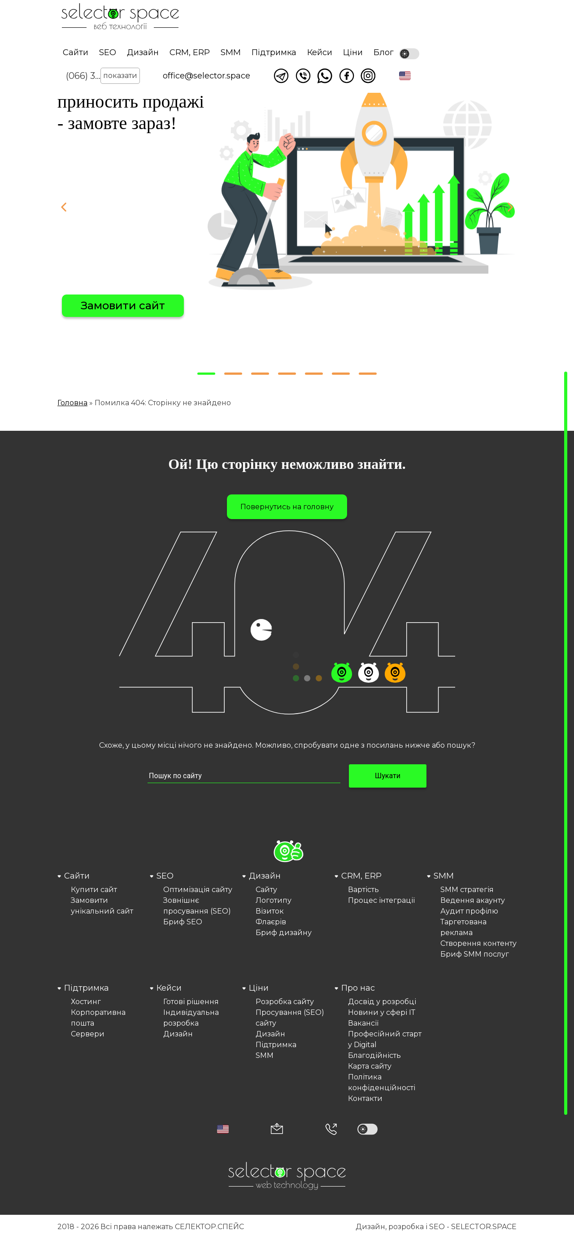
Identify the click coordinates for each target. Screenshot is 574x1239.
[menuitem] (102, 915)
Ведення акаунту (472, 900)
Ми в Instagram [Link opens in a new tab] (368, 76)
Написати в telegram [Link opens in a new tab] (281, 76)
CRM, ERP (190, 52)
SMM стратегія (467, 889)
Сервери (87, 1034)
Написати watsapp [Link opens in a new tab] (325, 76)
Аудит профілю (469, 911)
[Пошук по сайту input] (244, 776)
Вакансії (363, 1023)
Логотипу (273, 900)
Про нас (358, 988)
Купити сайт (94, 889)
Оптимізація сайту (197, 889)
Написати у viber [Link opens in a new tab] (303, 76)
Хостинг (86, 1001)
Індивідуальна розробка (191, 1017)
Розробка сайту (285, 1001)
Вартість (363, 889)
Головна (72, 403)
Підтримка (274, 52)
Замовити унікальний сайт (102, 905)
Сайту (266, 889)
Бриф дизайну (284, 932)
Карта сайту (369, 1066)
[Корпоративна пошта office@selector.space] (277, 1129)
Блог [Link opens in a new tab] (384, 52)
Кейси (319, 52)
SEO (107, 52)
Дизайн (143, 52)
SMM (231, 52)
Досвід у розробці (382, 1001)
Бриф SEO (182, 922)
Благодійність (374, 1055)
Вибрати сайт (120, 305)
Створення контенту (478, 943)
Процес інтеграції (381, 900)
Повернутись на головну (287, 507)
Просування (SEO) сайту (290, 1017)
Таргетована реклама (463, 927)
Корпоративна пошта (98, 1017)
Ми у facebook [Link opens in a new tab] (347, 76)
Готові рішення (191, 1001)
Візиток (270, 911)
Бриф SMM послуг (474, 954)
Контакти (365, 1098)
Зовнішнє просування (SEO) (197, 905)
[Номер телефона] (331, 1129)
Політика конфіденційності (381, 1082)
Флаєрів (271, 922)
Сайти (75, 52)
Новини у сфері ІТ (381, 1012)
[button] (405, 76)
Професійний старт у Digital (385, 1039)
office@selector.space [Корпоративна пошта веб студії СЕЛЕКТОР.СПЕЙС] (206, 76)
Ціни (353, 52)
